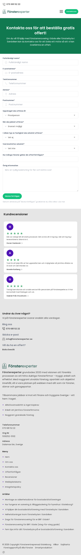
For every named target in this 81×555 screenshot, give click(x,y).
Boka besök (8, 349)
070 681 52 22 (8, 427)
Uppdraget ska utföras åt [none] (14, 111)
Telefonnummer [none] (10, 79)
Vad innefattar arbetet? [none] (13, 144)
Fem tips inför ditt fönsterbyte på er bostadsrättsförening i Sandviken (39, 529)
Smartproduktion (43, 547)
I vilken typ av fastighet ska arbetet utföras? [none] (22, 133)
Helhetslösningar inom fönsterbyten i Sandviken (28, 514)
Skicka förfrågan (12, 196)
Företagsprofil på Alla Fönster (18, 547)
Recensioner (11, 476)
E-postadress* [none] (9, 68)
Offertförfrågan (13, 471)
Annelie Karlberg (14, 269)
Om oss (9, 462)
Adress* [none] (6, 90)
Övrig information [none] (10, 165)
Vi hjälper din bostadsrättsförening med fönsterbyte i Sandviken (36, 509)
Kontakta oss (71, 11)
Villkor (56, 544)
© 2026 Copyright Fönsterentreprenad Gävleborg (26, 544)
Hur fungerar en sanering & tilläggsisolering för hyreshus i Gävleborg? (39, 504)
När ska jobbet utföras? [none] (13, 122)
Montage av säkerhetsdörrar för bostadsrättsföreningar (33, 499)
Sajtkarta (65, 544)
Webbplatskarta (13, 481)
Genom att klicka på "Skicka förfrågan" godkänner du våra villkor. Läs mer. (34, 201)
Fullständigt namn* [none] (11, 58)
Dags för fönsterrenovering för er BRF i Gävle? (27, 519)
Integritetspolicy (13, 486)
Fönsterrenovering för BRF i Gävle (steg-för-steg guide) (32, 524)
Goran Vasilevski (15, 243)
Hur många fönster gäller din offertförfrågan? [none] (23, 155)
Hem (7, 456)
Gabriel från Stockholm (18, 296)
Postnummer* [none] (9, 100)
